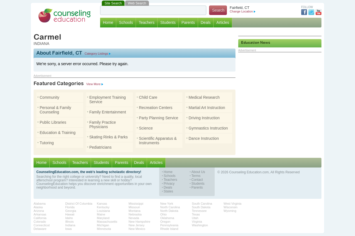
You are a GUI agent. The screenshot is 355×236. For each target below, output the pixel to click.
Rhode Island (169, 228)
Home (108, 22)
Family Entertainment (106, 112)
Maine (101, 214)
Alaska (38, 207)
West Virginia (232, 203)
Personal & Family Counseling (54, 109)
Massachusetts (107, 221)
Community (48, 97)
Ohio (163, 214)
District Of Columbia (78, 203)
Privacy (169, 184)
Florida (70, 207)
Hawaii (69, 214)
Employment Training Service (106, 99)
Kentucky (103, 207)
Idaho (69, 218)
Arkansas (40, 214)
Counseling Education (64, 15)
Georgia (70, 210)
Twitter (311, 12)
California (40, 218)
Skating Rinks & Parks (107, 137)
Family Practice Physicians (101, 124)
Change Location (242, 11)
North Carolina (170, 207)
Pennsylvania (169, 225)
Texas (196, 214)
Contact (197, 180)
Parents (188, 22)
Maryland (103, 218)
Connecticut (42, 225)
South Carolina (202, 203)
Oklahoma (167, 218)
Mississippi (136, 203)
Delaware (40, 228)
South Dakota (201, 207)
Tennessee (199, 210)
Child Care (147, 97)
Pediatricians (99, 147)
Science (145, 128)
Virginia (197, 221)
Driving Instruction (203, 118)
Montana (135, 210)
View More (94, 84)
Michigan (103, 225)
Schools (126, 22)
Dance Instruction (202, 138)
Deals (206, 22)
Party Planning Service (157, 118)
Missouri (134, 207)
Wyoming (230, 210)
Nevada (134, 218)
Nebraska (135, 214)
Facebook (304, 12)
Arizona (39, 210)
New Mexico (137, 228)
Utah (195, 218)
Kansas (102, 203)
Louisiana (103, 210)
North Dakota (169, 210)
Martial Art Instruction (205, 107)
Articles (222, 22)
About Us (198, 172)
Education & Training (56, 132)
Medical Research (203, 97)
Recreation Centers (155, 107)
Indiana (70, 225)
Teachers (146, 22)
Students (168, 22)
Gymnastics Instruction (207, 128)
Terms (196, 176)
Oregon (165, 221)
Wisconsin (230, 207)
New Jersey (136, 225)
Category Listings (98, 53)
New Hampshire (139, 221)
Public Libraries (51, 122)
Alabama (39, 203)
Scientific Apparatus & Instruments (157, 140)
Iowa (68, 228)
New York (166, 203)
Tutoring (45, 143)
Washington (200, 225)
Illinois (69, 221)
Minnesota (104, 228)
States (168, 191)
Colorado (40, 221)
